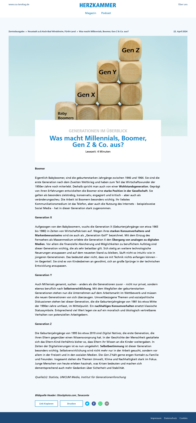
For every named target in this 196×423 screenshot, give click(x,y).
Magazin (90, 13)
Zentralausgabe (16, 31)
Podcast (106, 13)
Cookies (183, 418)
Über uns (182, 4)
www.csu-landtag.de (19, 4)
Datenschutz (170, 418)
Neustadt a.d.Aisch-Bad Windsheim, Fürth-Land (52, 31)
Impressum (156, 418)
